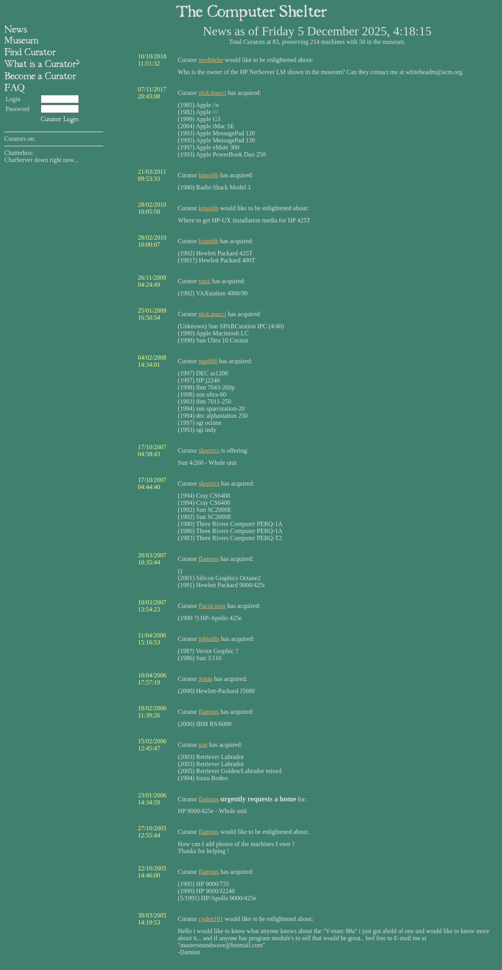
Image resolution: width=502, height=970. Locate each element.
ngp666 (207, 361)
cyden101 (210, 918)
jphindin (208, 638)
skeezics (208, 450)
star (202, 744)
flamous (208, 558)
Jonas (205, 678)
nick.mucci (212, 92)
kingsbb (208, 175)
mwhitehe (210, 59)
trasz (204, 281)
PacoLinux (212, 605)
